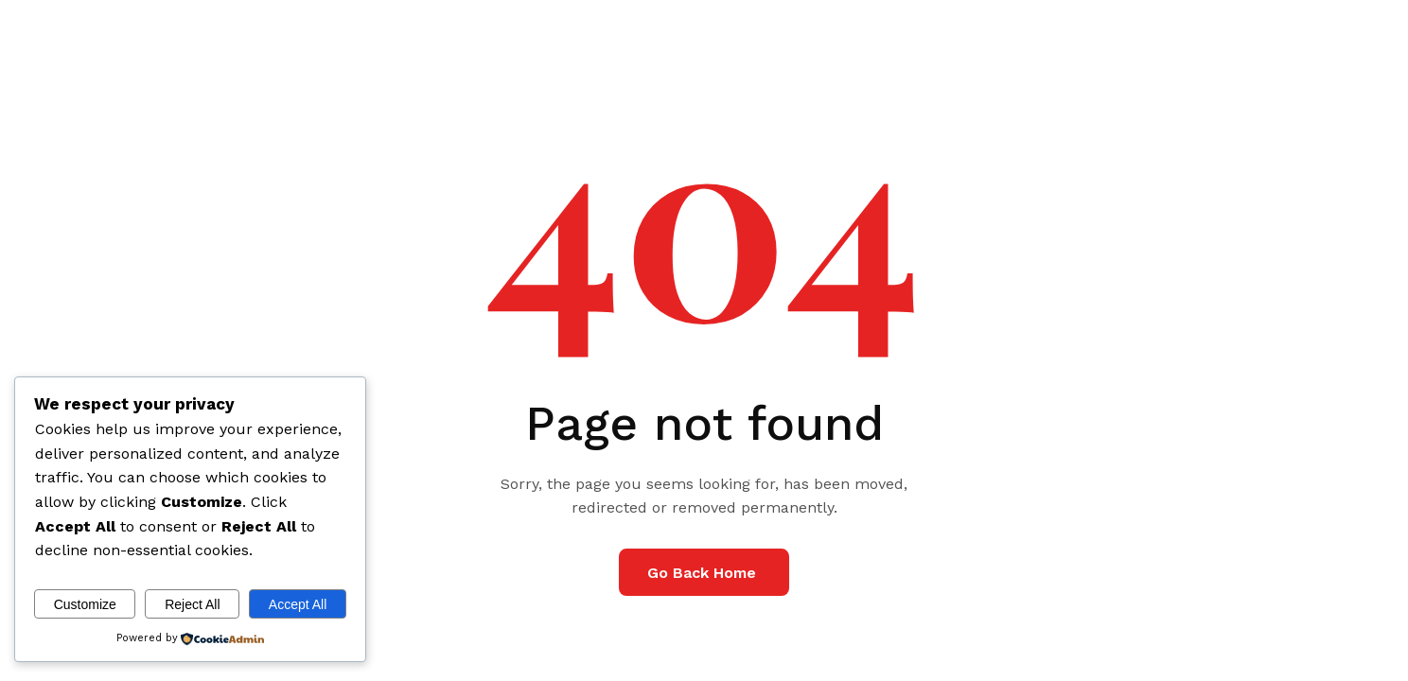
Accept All (297, 604)
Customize (85, 604)
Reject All (192, 604)
